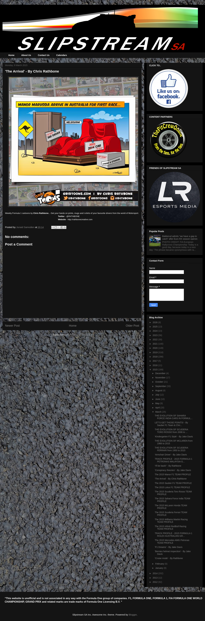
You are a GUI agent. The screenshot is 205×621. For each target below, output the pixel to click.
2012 (155, 582)
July (157, 394)
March (158, 412)
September (161, 386)
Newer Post (12, 325)
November (160, 377)
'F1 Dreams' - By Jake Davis (168, 547)
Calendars (61, 55)
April (157, 407)
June (158, 399)
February (160, 564)
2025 (155, 326)
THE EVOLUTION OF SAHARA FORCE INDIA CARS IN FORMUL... (174, 417)
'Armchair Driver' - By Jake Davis (171, 454)
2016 (155, 365)
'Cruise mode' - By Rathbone (169, 558)
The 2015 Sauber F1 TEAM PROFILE (173, 483)
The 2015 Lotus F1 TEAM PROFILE (172, 487)
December (160, 373)
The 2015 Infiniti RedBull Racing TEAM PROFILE (170, 527)
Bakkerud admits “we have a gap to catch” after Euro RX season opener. (180, 237)
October (159, 382)
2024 (155, 331)
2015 (155, 369)
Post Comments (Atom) (79, 334)
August (159, 390)
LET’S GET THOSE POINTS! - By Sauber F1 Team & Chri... (171, 423)
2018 (155, 356)
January (159, 568)
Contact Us (43, 55)
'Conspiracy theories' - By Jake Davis (173, 470)
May (157, 403)
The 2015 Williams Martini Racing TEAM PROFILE (171, 520)
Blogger (133, 614)
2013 (155, 577)
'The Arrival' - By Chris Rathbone (171, 478)
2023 (155, 335)
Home (11, 55)
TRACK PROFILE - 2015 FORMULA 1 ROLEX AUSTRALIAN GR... (173, 534)
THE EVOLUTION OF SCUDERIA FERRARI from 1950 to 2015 (171, 449)
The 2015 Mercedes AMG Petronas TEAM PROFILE (172, 541)
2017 (155, 361)
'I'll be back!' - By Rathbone (168, 466)
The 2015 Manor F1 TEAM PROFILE (173, 474)
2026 (155, 322)
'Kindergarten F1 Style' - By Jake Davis (174, 436)
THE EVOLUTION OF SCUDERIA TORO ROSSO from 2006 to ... (171, 430)
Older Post (132, 325)
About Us (26, 55)
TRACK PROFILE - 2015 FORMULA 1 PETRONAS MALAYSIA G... (173, 460)
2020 (155, 348)
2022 (155, 339)
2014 (155, 573)
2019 (155, 352)
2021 (155, 344)
